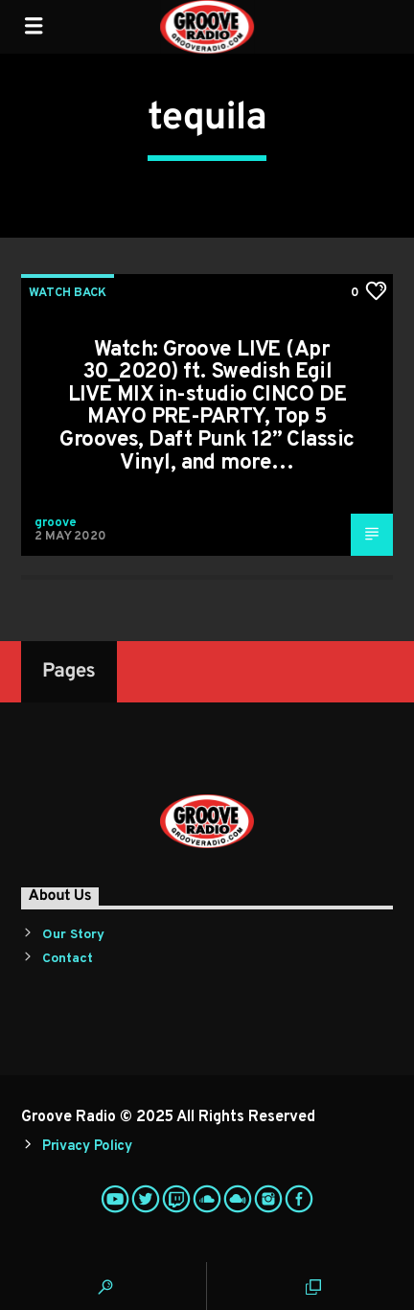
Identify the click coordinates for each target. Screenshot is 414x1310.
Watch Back (67, 293)
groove (55, 523)
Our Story (73, 935)
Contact (67, 959)
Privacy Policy (87, 1147)
